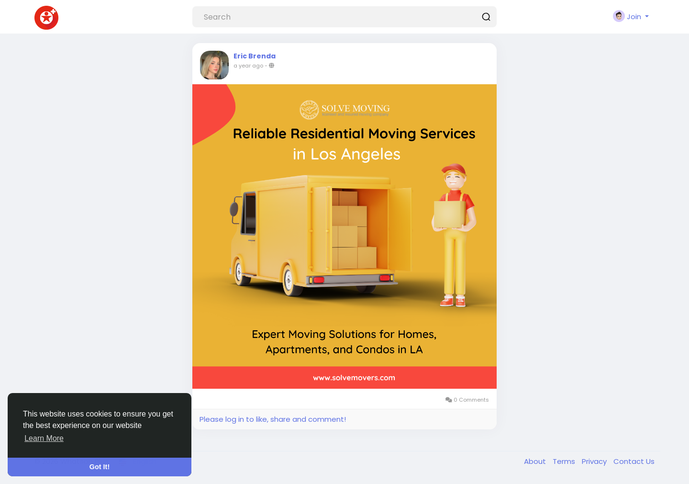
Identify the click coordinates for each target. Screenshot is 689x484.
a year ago (248, 65)
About (536, 461)
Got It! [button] (99, 467)
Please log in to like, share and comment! (273, 419)
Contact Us (634, 461)
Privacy (595, 461)
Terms (565, 461)
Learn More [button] (44, 438)
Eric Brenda (254, 56)
